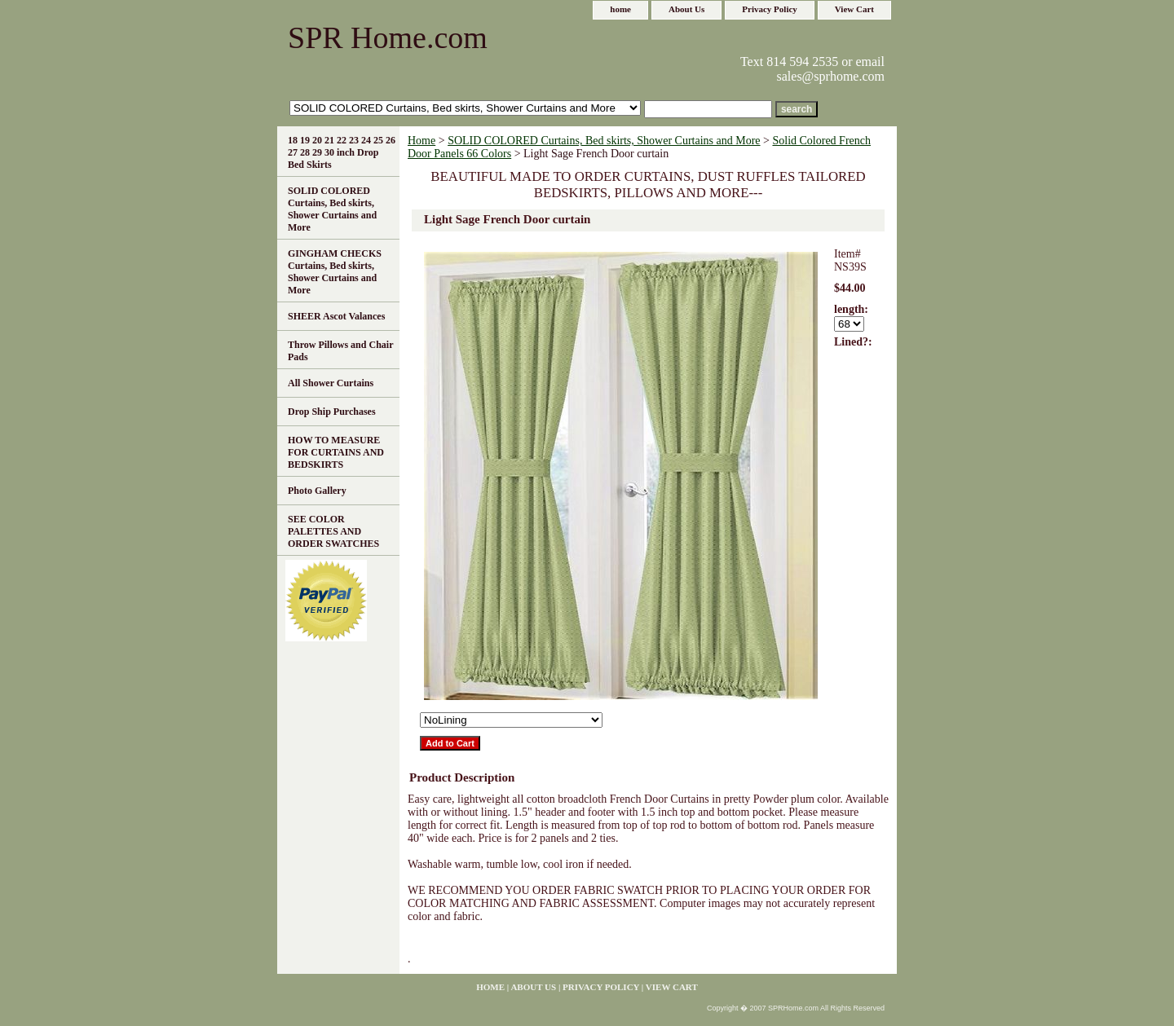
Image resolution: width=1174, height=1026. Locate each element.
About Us (686, 9)
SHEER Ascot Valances (336, 316)
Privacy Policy (769, 9)
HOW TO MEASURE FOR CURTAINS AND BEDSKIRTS (336, 452)
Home (421, 140)
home (620, 9)
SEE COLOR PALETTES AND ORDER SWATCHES (333, 531)
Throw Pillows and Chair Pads (340, 351)
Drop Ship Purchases (332, 411)
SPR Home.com (388, 37)
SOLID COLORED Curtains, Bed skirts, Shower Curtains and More (604, 140)
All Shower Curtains (330, 383)
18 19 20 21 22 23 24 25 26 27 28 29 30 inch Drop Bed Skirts (341, 152)
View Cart (854, 9)
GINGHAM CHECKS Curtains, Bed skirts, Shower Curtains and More (335, 272)
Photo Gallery (317, 490)
